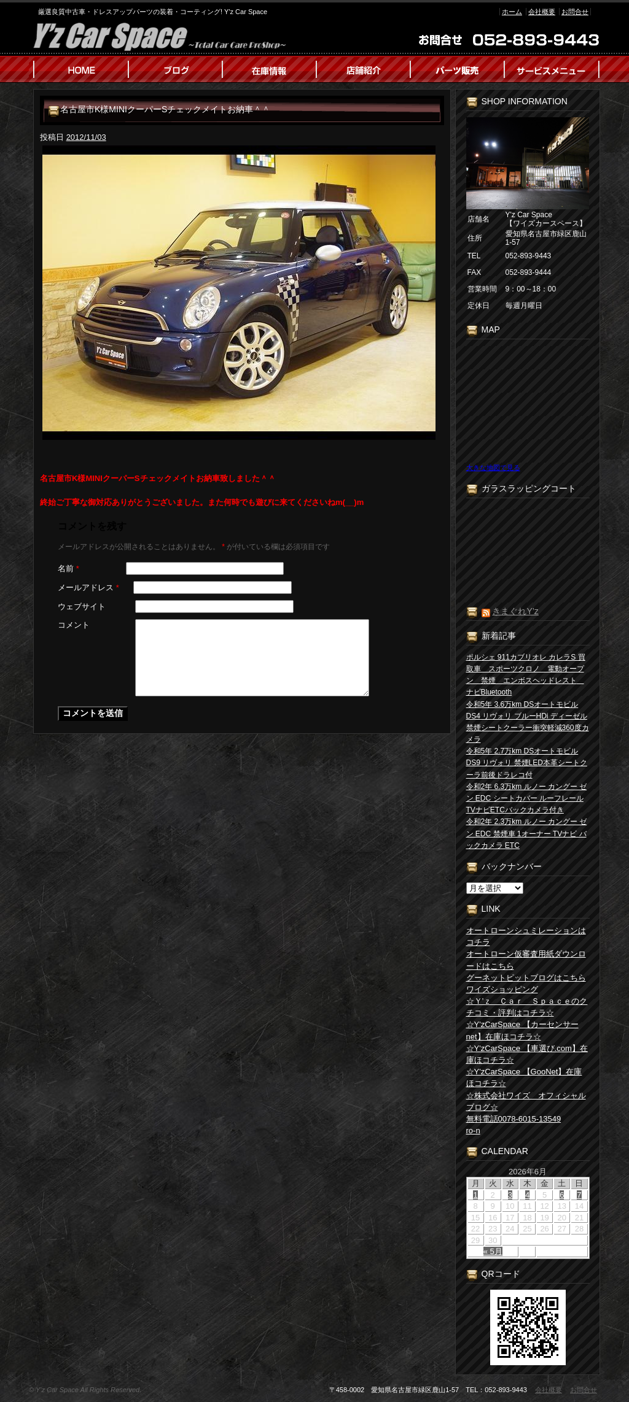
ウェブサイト (82, 606)
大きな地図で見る (493, 467)
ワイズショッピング (502, 989)
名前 (68, 568)
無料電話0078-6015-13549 (513, 1118)
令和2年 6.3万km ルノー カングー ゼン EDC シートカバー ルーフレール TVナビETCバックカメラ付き (526, 798)
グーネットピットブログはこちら (526, 977)
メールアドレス (88, 587)
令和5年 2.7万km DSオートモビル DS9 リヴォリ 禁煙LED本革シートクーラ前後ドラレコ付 (526, 763)
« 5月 (492, 1251)
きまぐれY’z (515, 611)
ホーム (512, 11)
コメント (74, 625)
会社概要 (541, 11)
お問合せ (574, 11)
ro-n (473, 1130)
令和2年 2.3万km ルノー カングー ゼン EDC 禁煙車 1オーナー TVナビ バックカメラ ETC (526, 833)
